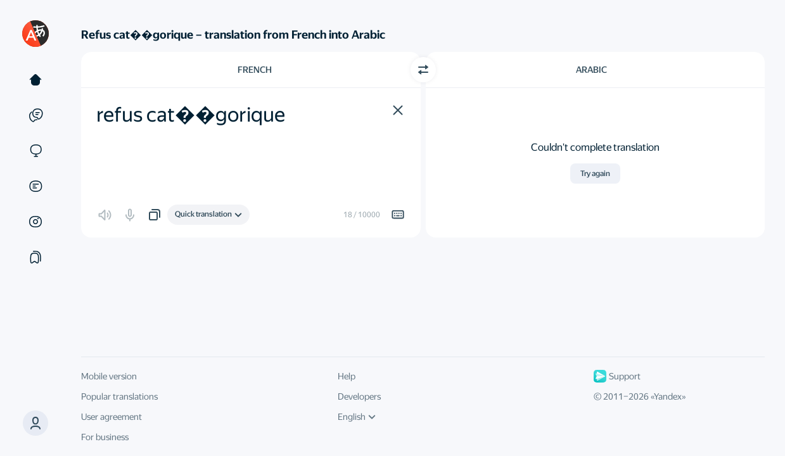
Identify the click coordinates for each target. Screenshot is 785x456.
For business (105, 437)
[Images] (35, 221)
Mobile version (109, 376)
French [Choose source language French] (255, 70)
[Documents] (35, 186)
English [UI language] (357, 417)
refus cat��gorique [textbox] (190, 115)
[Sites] (35, 150)
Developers (359, 396)
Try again (595, 173)
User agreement (111, 417)
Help (346, 376)
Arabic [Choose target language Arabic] (591, 70)
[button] (398, 110)
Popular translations (119, 396)
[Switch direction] (423, 69)
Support (617, 376)
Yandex (668, 396)
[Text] (35, 79)
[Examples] (35, 115)
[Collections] (35, 257)
